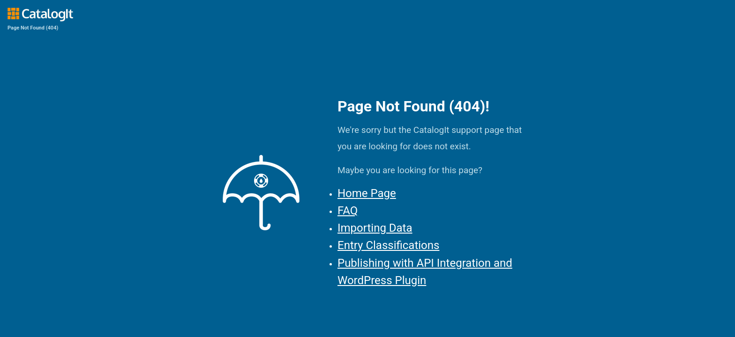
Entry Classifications (388, 245)
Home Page (367, 193)
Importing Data (375, 227)
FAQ (348, 210)
